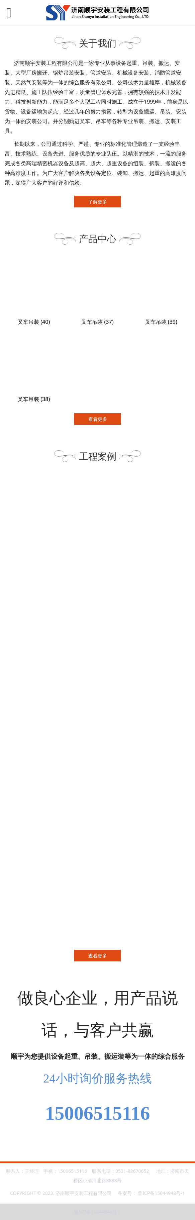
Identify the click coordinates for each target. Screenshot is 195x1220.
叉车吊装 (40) (34, 321)
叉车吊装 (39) (161, 321)
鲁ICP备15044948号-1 (161, 1193)
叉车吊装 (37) (97, 321)
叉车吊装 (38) (34, 399)
